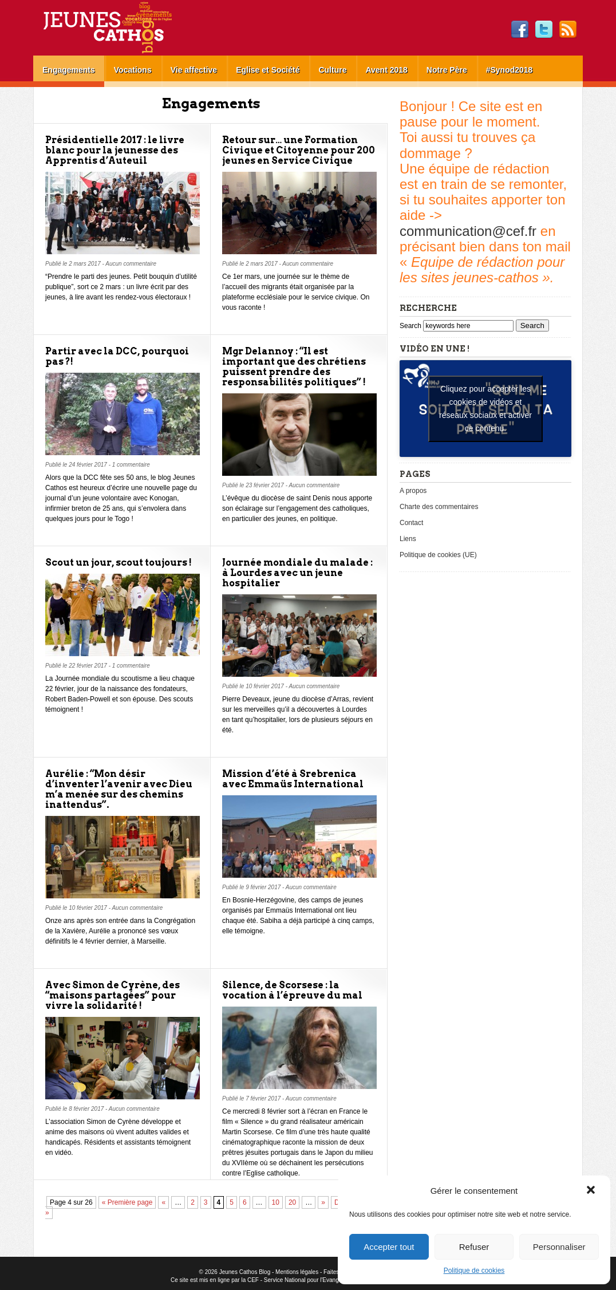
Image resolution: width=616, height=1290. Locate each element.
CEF (253, 1280)
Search (411, 326)
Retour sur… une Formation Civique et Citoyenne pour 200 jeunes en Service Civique (298, 150)
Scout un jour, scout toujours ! (118, 562)
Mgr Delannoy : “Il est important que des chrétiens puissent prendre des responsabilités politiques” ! (294, 367)
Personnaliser (559, 1247)
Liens (408, 539)
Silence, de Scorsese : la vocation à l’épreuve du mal (292, 990)
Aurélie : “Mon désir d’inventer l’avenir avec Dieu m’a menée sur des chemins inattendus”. (118, 789)
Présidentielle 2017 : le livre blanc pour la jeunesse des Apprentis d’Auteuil (114, 150)
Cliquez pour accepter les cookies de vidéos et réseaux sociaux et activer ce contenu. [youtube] (485, 408)
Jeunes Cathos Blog (126, 28)
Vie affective (194, 69)
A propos (413, 491)
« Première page (127, 1202)
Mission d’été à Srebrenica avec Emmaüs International (293, 779)
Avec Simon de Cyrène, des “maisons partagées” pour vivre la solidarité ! (112, 995)
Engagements (68, 69)
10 (275, 1202)
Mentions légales (296, 1272)
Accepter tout (389, 1247)
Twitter (544, 30)
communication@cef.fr (468, 231)
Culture (332, 69)
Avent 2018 (386, 69)
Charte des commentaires (439, 507)
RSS (568, 30)
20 (292, 1202)
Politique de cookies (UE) (438, 555)
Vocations (133, 69)
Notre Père (447, 69)
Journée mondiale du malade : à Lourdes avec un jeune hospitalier (297, 573)
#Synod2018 (509, 69)
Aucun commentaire (130, 264)
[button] (592, 1191)
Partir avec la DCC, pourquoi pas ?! (117, 356)
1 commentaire (131, 464)
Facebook (520, 30)
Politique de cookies (474, 1271)
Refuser (474, 1247)
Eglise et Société (267, 69)
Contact (411, 523)
